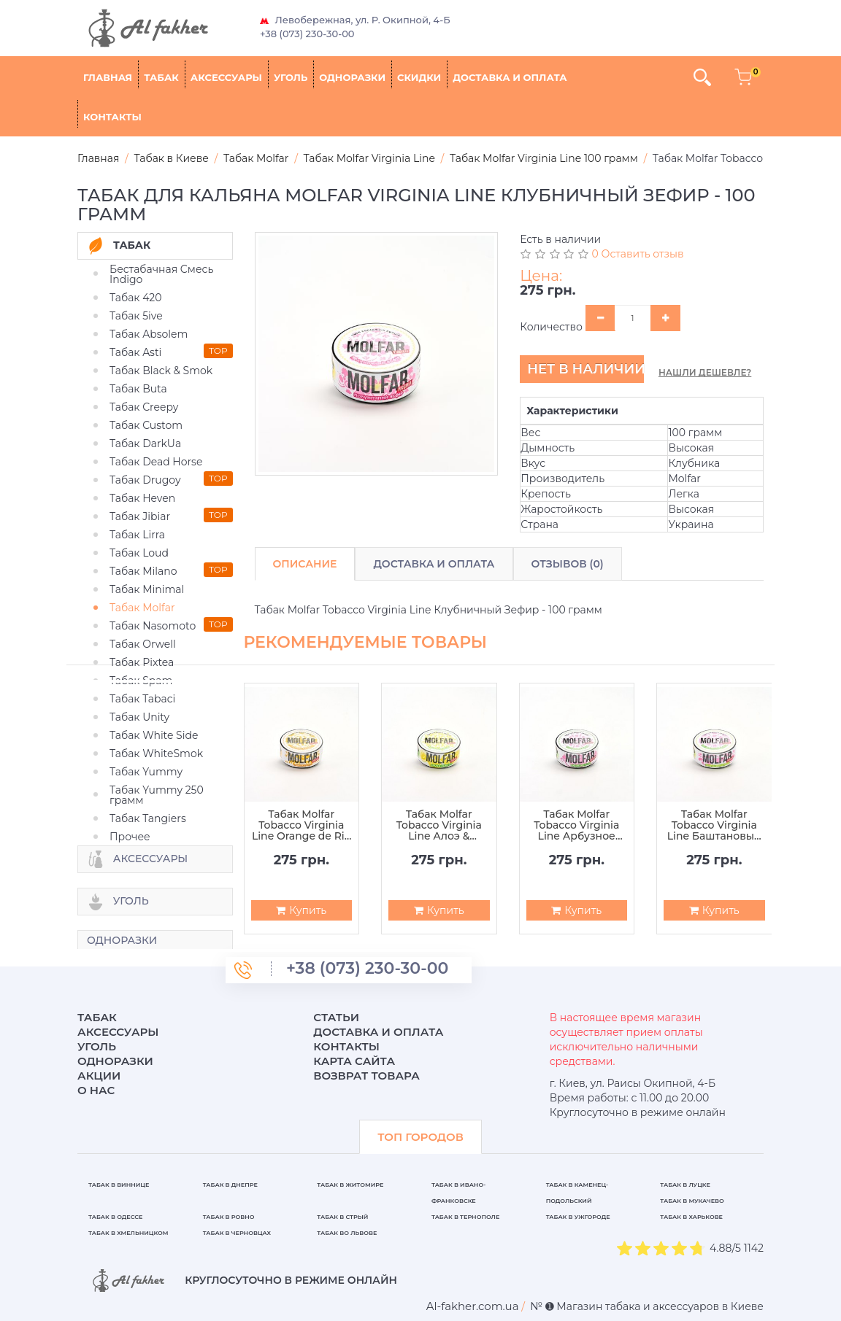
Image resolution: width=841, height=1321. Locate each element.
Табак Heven (142, 498)
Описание (305, 563)
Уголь (290, 77)
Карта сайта (354, 1061)
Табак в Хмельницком (128, 1232)
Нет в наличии (585, 369)
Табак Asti (135, 352)
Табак (161, 77)
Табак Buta (138, 388)
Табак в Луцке (685, 1184)
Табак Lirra (137, 534)
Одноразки (352, 77)
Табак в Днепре (230, 1184)
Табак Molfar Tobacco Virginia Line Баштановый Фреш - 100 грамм (714, 825)
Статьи (336, 1017)
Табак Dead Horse (156, 461)
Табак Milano (143, 571)
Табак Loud (139, 552)
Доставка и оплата (510, 77)
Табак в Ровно (229, 1216)
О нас (96, 1090)
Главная (107, 77)
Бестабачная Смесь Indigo (161, 274)
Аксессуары (226, 77)
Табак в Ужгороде (578, 1216)
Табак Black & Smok (161, 370)
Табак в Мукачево (691, 1200)
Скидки (419, 77)
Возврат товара (366, 1075)
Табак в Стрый (342, 1216)
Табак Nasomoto (153, 625)
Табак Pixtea (142, 662)
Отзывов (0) (567, 563)
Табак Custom (146, 425)
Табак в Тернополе (465, 1216)
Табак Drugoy (145, 480)
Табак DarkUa (145, 443)
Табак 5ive (136, 315)
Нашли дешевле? (704, 372)
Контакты (112, 117)
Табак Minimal (147, 589)
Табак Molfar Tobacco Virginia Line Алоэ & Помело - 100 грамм (439, 825)
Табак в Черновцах (237, 1232)
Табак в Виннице (118, 1184)
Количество (551, 326)
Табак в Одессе (115, 1216)
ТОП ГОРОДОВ (420, 1137)
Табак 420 (136, 297)
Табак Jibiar (140, 516)
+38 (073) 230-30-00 (307, 33)
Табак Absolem (149, 334)
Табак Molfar (142, 607)
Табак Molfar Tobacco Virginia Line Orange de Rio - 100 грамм (301, 825)
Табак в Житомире (350, 1184)
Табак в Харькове (691, 1216)
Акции (98, 1075)
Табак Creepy (144, 407)
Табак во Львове (347, 1232)
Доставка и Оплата (433, 563)
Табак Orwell (143, 644)
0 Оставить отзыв (638, 253)
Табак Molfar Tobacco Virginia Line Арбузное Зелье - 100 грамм (576, 825)
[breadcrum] (472, 1306)
